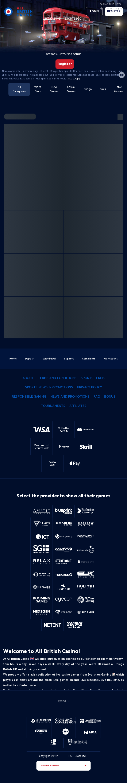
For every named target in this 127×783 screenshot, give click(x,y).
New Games (54, 89)
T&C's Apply (74, 79)
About (28, 378)
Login (94, 11)
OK (84, 766)
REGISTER (113, 11)
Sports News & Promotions (49, 387)
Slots (103, 89)
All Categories (19, 89)
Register (65, 64)
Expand (63, 701)
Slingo (88, 89)
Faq (97, 397)
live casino (52, 19)
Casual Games (71, 89)
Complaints (88, 359)
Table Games (118, 89)
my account (111, 359)
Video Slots (37, 89)
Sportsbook (74, 19)
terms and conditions (57, 378)
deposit (29, 359)
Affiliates (77, 406)
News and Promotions (69, 397)
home (13, 359)
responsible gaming (29, 397)
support (69, 359)
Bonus (109, 397)
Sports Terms (93, 378)
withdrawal (49, 359)
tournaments (53, 406)
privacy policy (89, 387)
